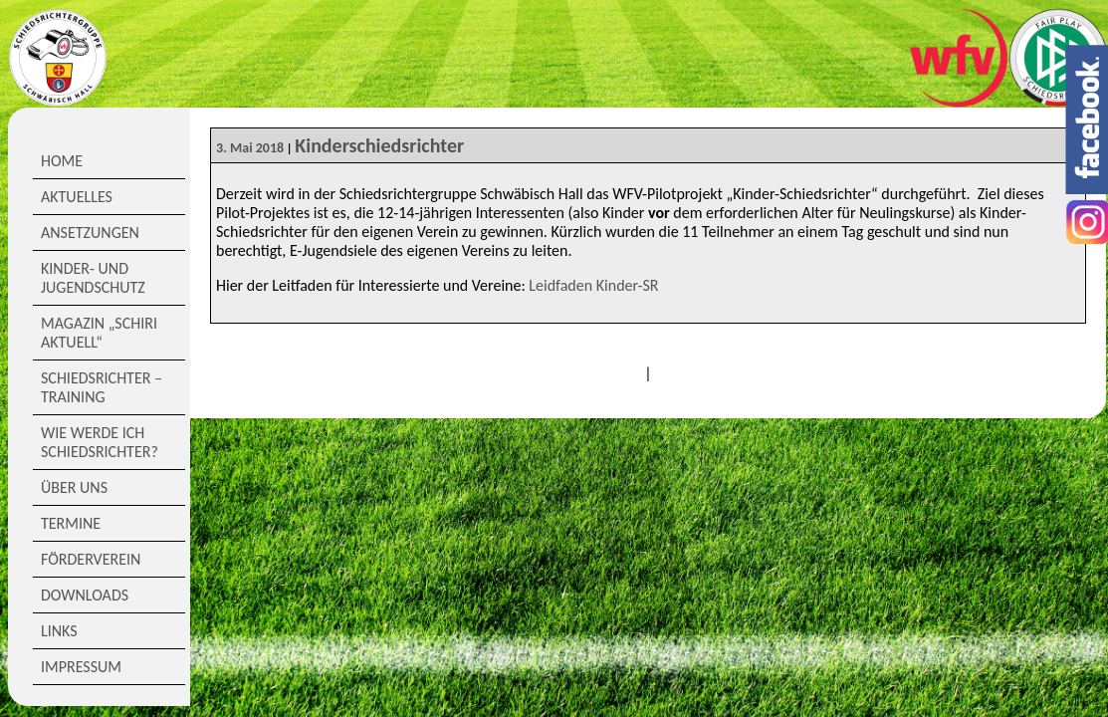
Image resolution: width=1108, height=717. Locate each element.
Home (62, 160)
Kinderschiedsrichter (379, 145)
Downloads (84, 595)
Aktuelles (76, 196)
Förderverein (90, 559)
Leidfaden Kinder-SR (593, 285)
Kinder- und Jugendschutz (93, 278)
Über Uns (74, 487)
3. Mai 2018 (250, 147)
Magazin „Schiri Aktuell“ (99, 333)
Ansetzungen (90, 232)
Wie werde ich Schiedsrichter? (99, 442)
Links (59, 630)
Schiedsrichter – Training (101, 387)
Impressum (81, 666)
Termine (71, 523)
